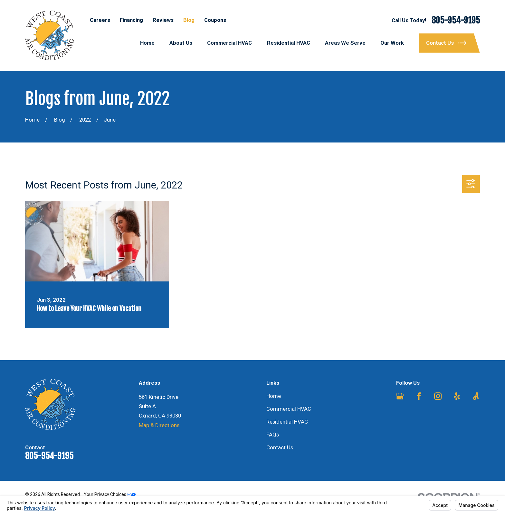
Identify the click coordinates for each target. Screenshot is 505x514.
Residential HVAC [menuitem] (288, 43)
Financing (131, 20)
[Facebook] (419, 396)
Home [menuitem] (147, 43)
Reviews (163, 20)
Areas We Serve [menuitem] (345, 43)
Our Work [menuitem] (392, 43)
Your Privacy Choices (110, 494)
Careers (100, 20)
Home (273, 396)
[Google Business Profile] (400, 396)
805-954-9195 (456, 20)
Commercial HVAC (288, 409)
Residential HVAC (287, 422)
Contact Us (279, 448)
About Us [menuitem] (180, 43)
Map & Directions (159, 425)
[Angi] (476, 396)
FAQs (272, 435)
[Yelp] (457, 396)
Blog (189, 20)
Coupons (215, 20)
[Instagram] (438, 396)
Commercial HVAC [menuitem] (229, 43)
